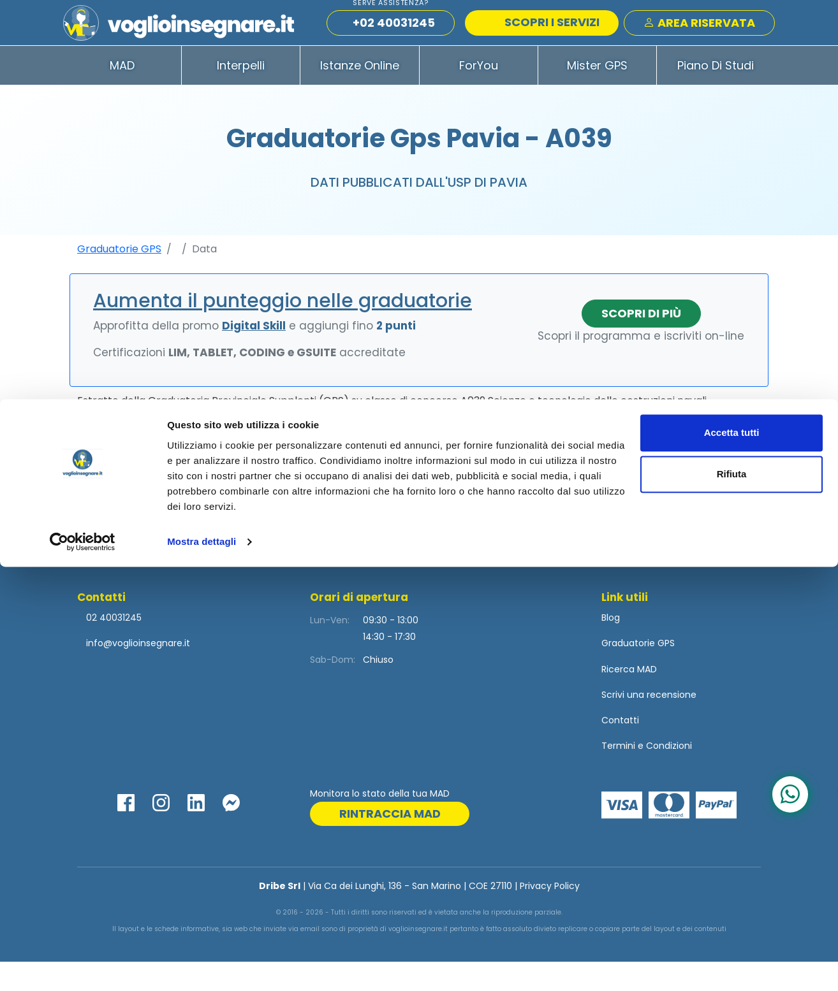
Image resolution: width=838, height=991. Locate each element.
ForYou (478, 95)
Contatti (620, 749)
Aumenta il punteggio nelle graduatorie (282, 330)
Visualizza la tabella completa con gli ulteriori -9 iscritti (419, 523)
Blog (610, 646)
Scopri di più (641, 343)
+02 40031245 (394, 37)
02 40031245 (113, 646)
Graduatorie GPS (119, 278)
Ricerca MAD (629, 698)
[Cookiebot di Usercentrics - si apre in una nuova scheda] (82, 966)
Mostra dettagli (201, 965)
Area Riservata (699, 37)
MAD (122, 95)
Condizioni (669, 775)
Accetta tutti (732, 856)
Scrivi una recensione (648, 724)
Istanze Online (359, 95)
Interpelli (241, 95)
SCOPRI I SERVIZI (543, 37)
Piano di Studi (715, 95)
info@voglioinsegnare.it (138, 672)
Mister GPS (597, 95)
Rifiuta (732, 898)
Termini (618, 775)
